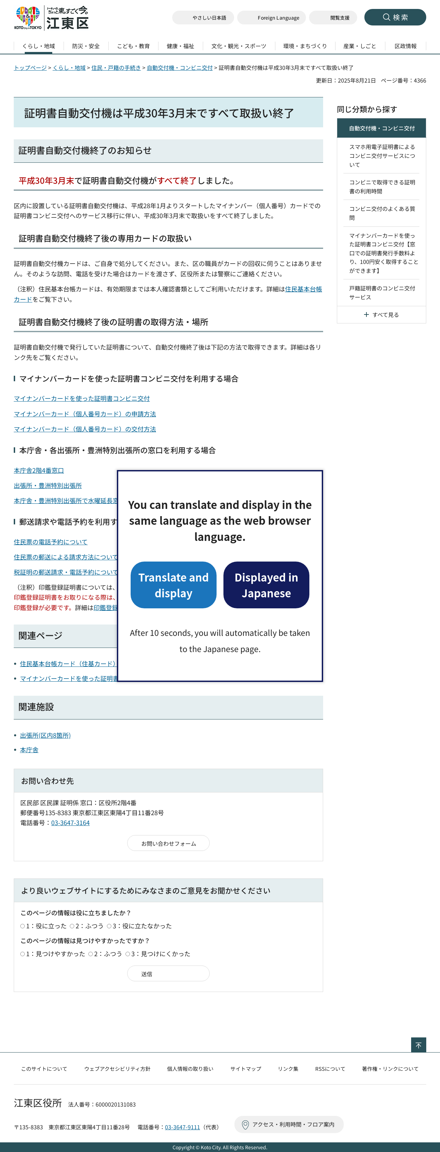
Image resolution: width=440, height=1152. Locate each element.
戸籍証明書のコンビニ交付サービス (382, 292)
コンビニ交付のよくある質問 (382, 213)
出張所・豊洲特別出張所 (48, 485)
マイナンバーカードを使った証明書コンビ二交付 (88, 678)
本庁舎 (29, 749)
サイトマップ (245, 1068)
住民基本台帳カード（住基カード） (69, 663)
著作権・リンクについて (390, 1068)
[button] (271, 18)
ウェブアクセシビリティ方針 (117, 1068)
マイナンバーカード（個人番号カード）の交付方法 (85, 428)
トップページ (30, 67)
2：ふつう (90, 925)
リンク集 (288, 1068)
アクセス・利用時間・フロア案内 (293, 1124)
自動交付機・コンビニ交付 (180, 67)
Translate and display (173, 584)
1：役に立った (46, 925)
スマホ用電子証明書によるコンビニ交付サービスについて (382, 155)
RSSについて (330, 1068)
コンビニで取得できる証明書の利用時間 (382, 186)
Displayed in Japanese (266, 584)
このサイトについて (44, 1068)
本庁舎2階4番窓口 (39, 470)
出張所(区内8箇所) (45, 734)
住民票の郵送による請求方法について (66, 556)
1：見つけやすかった (55, 953)
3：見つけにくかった (160, 953)
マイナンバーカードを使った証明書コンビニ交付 (82, 398)
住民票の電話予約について (51, 541)
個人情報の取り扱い (190, 1068)
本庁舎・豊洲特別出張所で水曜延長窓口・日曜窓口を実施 (94, 500)
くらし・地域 (69, 67)
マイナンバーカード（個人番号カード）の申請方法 (85, 413)
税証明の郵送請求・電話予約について (66, 571)
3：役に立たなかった (142, 925)
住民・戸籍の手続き (116, 67)
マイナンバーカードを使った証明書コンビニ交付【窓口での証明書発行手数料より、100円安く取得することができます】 (384, 253)
